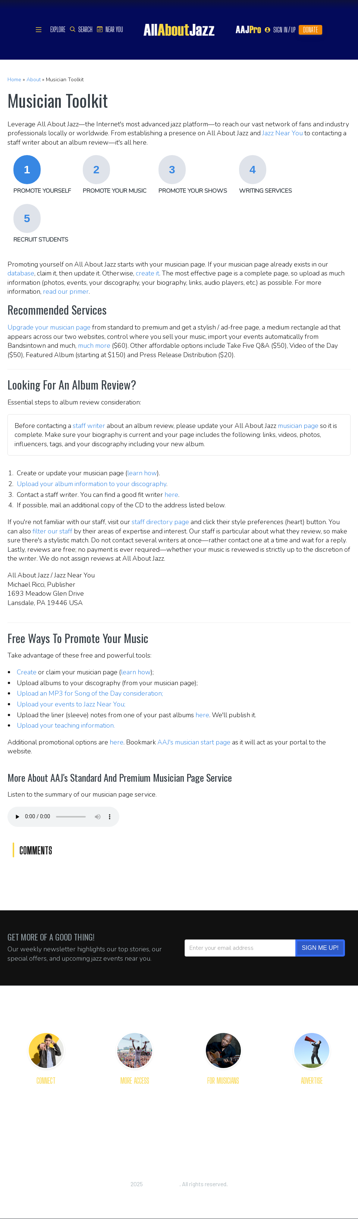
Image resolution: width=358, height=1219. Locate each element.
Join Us (46, 1131)
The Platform (312, 1092)
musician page (298, 425)
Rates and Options (312, 1118)
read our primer (66, 291)
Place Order (312, 1131)
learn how (142, 473)
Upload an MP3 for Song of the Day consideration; (90, 693)
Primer (223, 1105)
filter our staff (52, 531)
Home (14, 79)
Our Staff (46, 1118)
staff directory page (160, 521)
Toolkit (223, 1118)
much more (94, 345)
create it (147, 273)
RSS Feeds (135, 1131)
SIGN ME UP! (320, 948)
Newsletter (134, 1105)
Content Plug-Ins (135, 1118)
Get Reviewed (223, 1092)
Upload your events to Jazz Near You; (71, 704)
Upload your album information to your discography (91, 483)
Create (27, 672)
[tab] (42, 175)
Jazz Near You (282, 133)
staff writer (89, 425)
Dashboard (223, 1131)
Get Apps (134, 1092)
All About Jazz (161, 1183)
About (33, 79)
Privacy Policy (179, 1192)
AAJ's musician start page (193, 742)
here (171, 494)
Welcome (46, 1105)
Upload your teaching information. (66, 725)
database (20, 273)
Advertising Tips (311, 1105)
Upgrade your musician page (49, 327)
